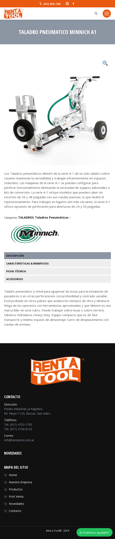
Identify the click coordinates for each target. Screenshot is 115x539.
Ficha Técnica (16, 271)
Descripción (15, 256)
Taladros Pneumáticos (52, 217)
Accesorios (14, 279)
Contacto (15, 511)
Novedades (16, 504)
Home (13, 475)
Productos (16, 489)
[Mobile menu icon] (107, 13)
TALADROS (26, 217)
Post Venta (16, 496)
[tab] (59, 255)
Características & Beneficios (27, 263)
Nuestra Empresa (20, 482)
